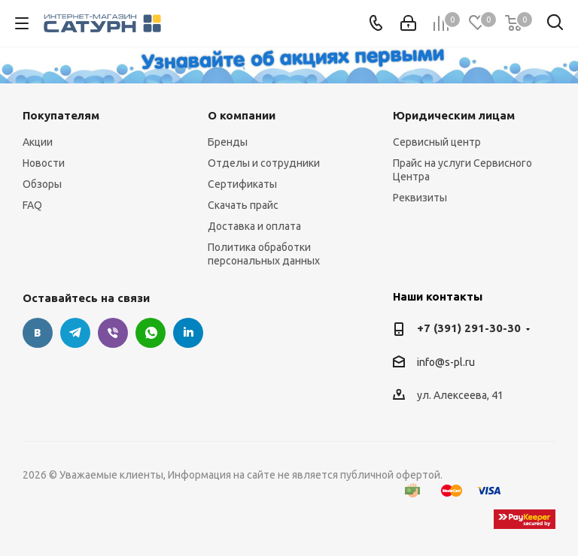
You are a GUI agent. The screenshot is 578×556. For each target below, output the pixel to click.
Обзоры (42, 184)
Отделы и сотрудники (264, 163)
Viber (113, 333)
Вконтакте (38, 333)
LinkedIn (188, 333)
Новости (44, 163)
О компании (241, 115)
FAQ (32, 205)
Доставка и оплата (254, 226)
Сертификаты (242, 184)
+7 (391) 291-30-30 (469, 328)
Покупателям (61, 115)
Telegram (75, 333)
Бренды (228, 142)
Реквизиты (420, 198)
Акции (38, 142)
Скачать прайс (243, 205)
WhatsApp (150, 333)
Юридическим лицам (454, 115)
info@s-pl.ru (446, 362)
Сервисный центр (437, 142)
